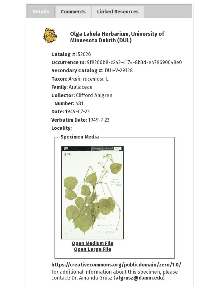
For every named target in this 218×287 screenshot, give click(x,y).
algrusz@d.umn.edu (139, 278)
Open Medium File (92, 243)
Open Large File (92, 249)
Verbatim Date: (69, 120)
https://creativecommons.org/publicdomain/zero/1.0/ (116, 265)
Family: (59, 87)
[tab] (40, 12)
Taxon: (59, 79)
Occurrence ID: (69, 62)
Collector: (63, 95)
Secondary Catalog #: (77, 70)
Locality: (61, 128)
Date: (57, 112)
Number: (64, 103)
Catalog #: (64, 54)
